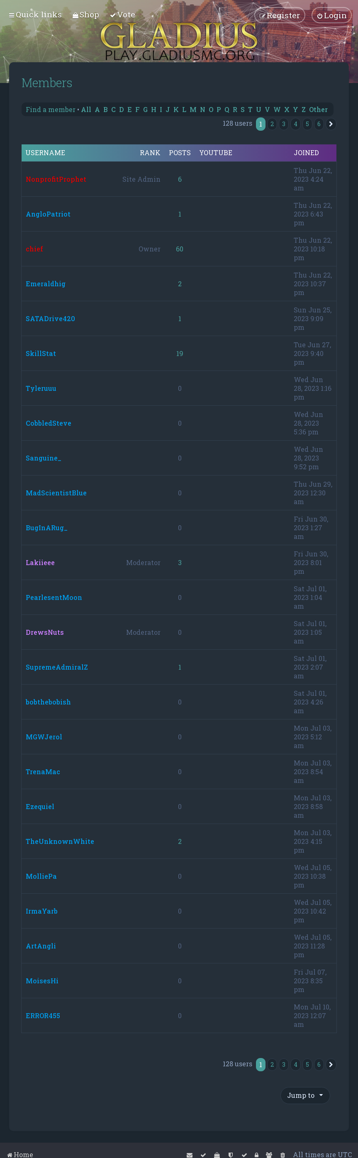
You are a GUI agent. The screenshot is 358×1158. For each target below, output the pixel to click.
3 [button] (283, 124)
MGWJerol (44, 736)
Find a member (50, 109)
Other (318, 109)
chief (34, 248)
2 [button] (272, 124)
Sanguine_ (43, 457)
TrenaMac (43, 771)
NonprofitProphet (56, 179)
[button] (331, 124)
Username (45, 153)
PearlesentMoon (54, 597)
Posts (180, 153)
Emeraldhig (46, 283)
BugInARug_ (47, 527)
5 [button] (307, 124)
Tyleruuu (41, 388)
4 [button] (295, 124)
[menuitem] (85, 14)
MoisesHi (42, 980)
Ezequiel (40, 806)
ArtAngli (41, 945)
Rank (150, 153)
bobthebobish (48, 701)
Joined (306, 153)
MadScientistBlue (56, 492)
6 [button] (319, 124)
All (86, 109)
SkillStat (41, 353)
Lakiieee (40, 562)
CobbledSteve (48, 423)
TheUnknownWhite (60, 841)
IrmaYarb (42, 911)
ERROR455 (43, 1015)
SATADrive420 (50, 318)
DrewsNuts (45, 632)
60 (179, 248)
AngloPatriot (48, 214)
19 (179, 353)
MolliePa (41, 876)
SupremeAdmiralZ (57, 667)
